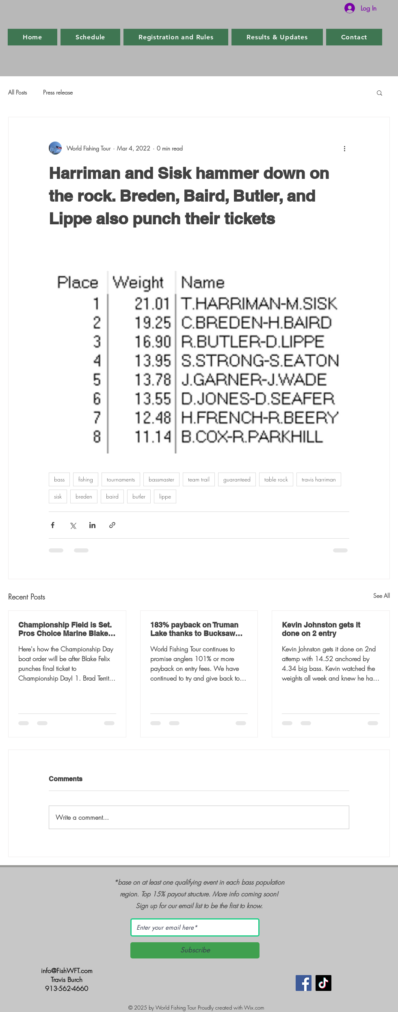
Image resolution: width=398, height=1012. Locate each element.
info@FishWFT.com (67, 970)
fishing (85, 479)
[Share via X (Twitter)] (72, 525)
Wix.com (254, 1007)
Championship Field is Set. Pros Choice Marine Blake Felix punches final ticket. (65, 629)
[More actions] (344, 148)
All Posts (17, 92)
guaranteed (237, 479)
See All (381, 595)
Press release (58, 92)
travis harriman (319, 479)
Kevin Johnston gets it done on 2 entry (321, 629)
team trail (199, 479)
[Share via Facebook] (52, 525)
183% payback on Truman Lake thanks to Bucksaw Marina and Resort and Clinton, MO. (194, 629)
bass (59, 479)
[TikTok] (323, 983)
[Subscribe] (195, 950)
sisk (58, 496)
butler (138, 496)
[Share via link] (112, 525)
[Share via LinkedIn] (92, 525)
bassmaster (161, 479)
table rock (276, 479)
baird (112, 496)
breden (84, 496)
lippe (165, 496)
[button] (379, 92)
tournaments (121, 479)
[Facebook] (303, 983)
